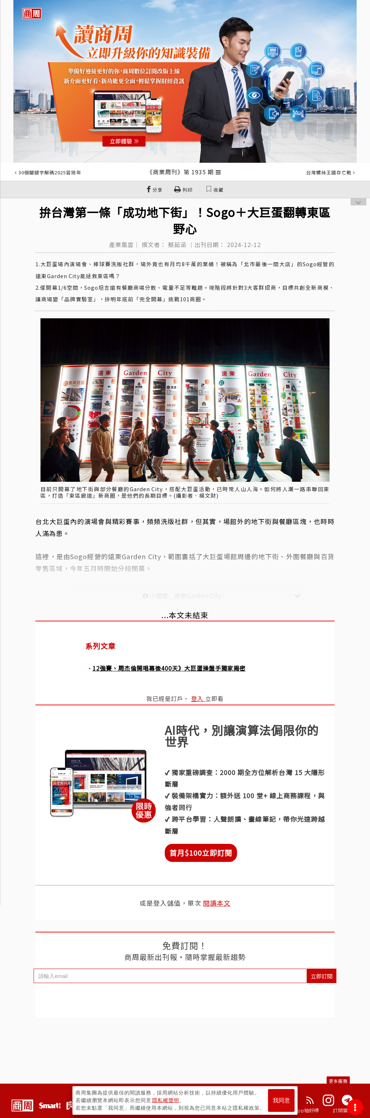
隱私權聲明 (165, 1100)
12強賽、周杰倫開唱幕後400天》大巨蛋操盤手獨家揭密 (169, 668)
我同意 (281, 1100)
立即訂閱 (321, 976)
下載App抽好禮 (301, 1110)
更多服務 (338, 1081)
